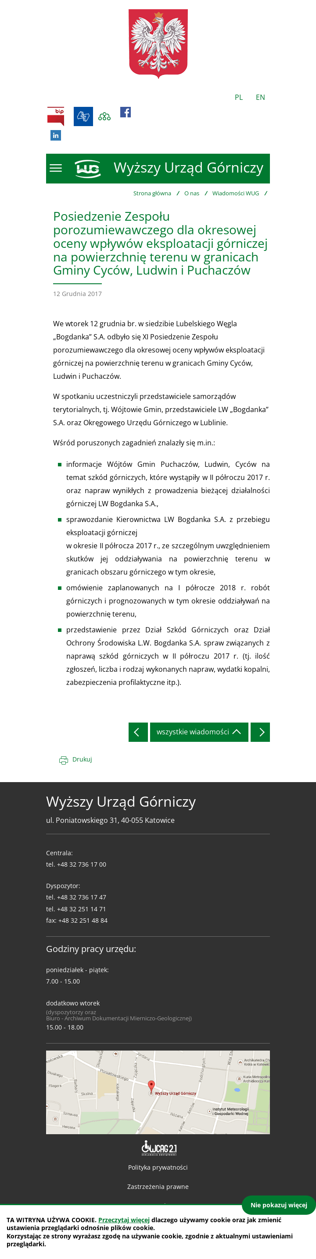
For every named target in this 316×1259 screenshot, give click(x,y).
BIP (55, 116)
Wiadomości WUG (235, 193)
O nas (191, 193)
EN (260, 97)
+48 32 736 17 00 (81, 864)
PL (239, 97)
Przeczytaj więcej (124, 1220)
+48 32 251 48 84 (83, 920)
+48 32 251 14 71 (81, 909)
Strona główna (152, 193)
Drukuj (82, 759)
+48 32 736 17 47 (81, 897)
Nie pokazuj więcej (279, 1205)
